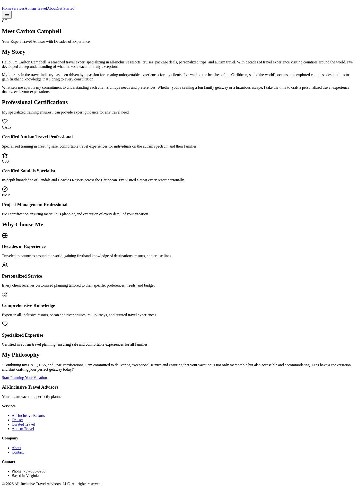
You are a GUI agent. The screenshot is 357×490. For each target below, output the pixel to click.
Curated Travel (23, 424)
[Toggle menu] (7, 15)
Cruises (17, 420)
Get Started (65, 8)
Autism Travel (36, 8)
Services (18, 8)
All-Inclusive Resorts (28, 415)
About (52, 8)
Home (6, 8)
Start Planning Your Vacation (24, 378)
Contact (18, 452)
